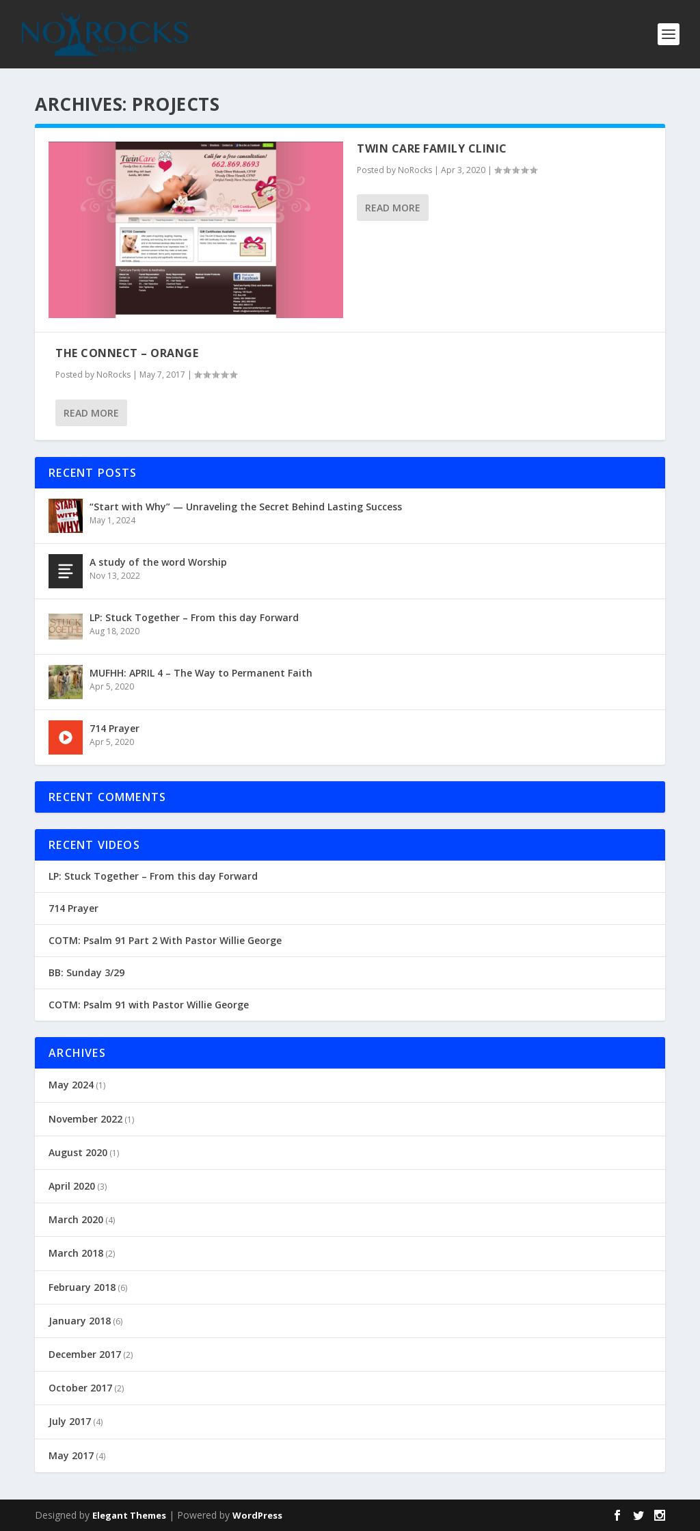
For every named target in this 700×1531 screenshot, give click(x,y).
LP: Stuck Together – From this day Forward (194, 617)
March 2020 (76, 1219)
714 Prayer (114, 728)
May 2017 (71, 1455)
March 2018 (76, 1252)
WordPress (257, 1515)
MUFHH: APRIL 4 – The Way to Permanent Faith (201, 672)
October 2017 (80, 1387)
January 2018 (80, 1320)
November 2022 (85, 1118)
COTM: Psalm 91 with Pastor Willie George (149, 1005)
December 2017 (85, 1354)
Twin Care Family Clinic (432, 148)
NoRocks (415, 170)
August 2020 (78, 1152)
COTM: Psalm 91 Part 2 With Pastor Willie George (165, 940)
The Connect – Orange (126, 353)
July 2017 (70, 1421)
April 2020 (72, 1185)
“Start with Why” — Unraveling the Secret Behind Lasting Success (246, 506)
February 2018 (82, 1287)
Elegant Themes (129, 1515)
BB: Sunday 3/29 (86, 973)
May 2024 (71, 1084)
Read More (392, 207)
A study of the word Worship (158, 561)
